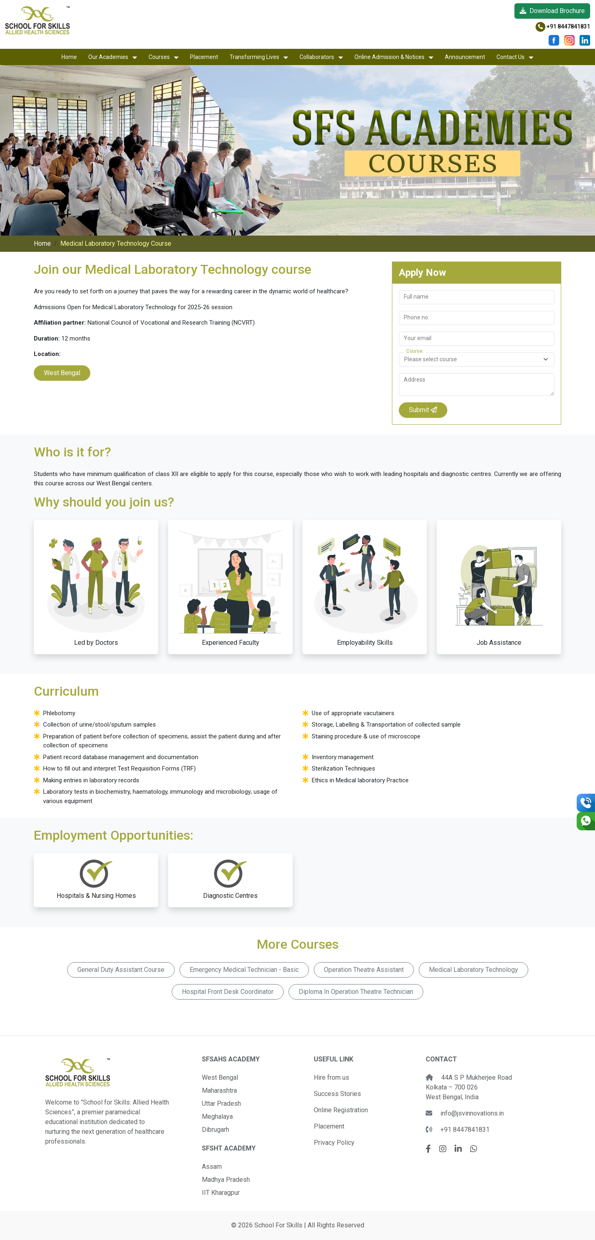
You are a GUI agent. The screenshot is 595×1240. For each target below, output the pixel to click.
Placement (204, 57)
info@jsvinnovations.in (472, 1113)
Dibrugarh (215, 1129)
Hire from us (331, 1077)
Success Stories (337, 1094)
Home (69, 57)
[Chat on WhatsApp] (586, 821)
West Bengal (220, 1077)
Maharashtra (219, 1090)
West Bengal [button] (62, 373)
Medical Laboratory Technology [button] (473, 970)
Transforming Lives (254, 57)
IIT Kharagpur (221, 1192)
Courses (159, 57)
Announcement (465, 57)
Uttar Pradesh (221, 1103)
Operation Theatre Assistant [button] (364, 970)
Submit (423, 410)
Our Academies (108, 57)
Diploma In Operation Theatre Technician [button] (356, 991)
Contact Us (511, 57)
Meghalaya (217, 1116)
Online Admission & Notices (389, 57)
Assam (212, 1166)
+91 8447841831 (563, 26)
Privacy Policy (334, 1142)
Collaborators (317, 57)
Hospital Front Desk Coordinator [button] (227, 991)
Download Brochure (552, 11)
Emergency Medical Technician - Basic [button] (244, 970)
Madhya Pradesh (226, 1179)
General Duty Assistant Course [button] (120, 970)
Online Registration (341, 1110)
